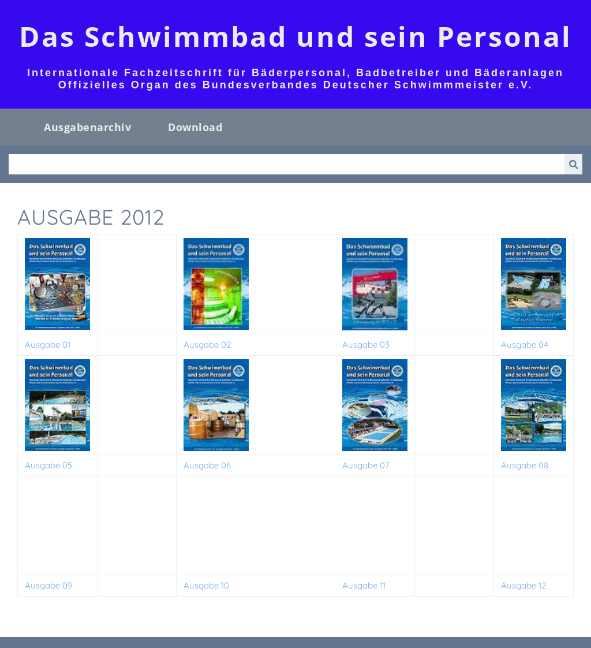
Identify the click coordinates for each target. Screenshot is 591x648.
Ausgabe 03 (366, 344)
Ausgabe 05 (48, 465)
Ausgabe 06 (207, 465)
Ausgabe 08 (524, 465)
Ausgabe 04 (524, 344)
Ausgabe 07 (366, 465)
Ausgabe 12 (524, 585)
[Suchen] (286, 164)
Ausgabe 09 (48, 585)
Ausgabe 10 (206, 585)
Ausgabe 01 (47, 344)
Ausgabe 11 (364, 585)
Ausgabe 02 (207, 344)
